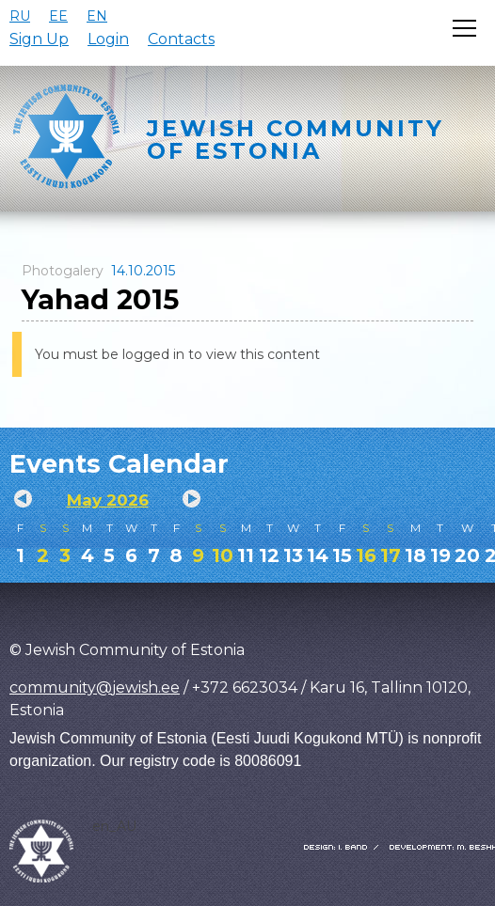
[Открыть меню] (464, 28)
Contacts (181, 39)
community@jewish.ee (94, 687)
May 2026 (108, 500)
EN (97, 16)
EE (58, 16)
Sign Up (39, 39)
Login (108, 39)
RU (19, 16)
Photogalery (63, 270)
